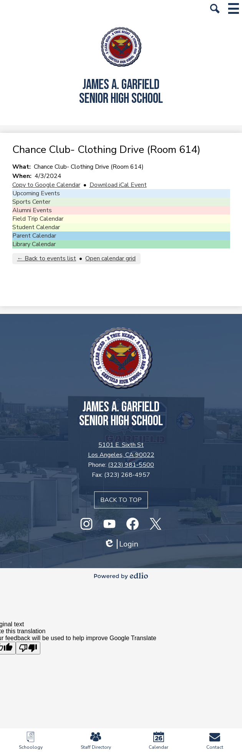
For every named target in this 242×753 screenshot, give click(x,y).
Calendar (158, 740)
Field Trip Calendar (37, 219)
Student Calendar (36, 227)
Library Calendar (34, 244)
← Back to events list (46, 258)
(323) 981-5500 (131, 465)
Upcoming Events (36, 193)
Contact (214, 740)
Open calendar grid (110, 258)
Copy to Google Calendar (46, 185)
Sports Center (31, 202)
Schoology (31, 740)
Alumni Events (32, 210)
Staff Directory (96, 740)
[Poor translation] (28, 648)
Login (121, 544)
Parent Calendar (34, 235)
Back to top (121, 500)
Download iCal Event (118, 185)
